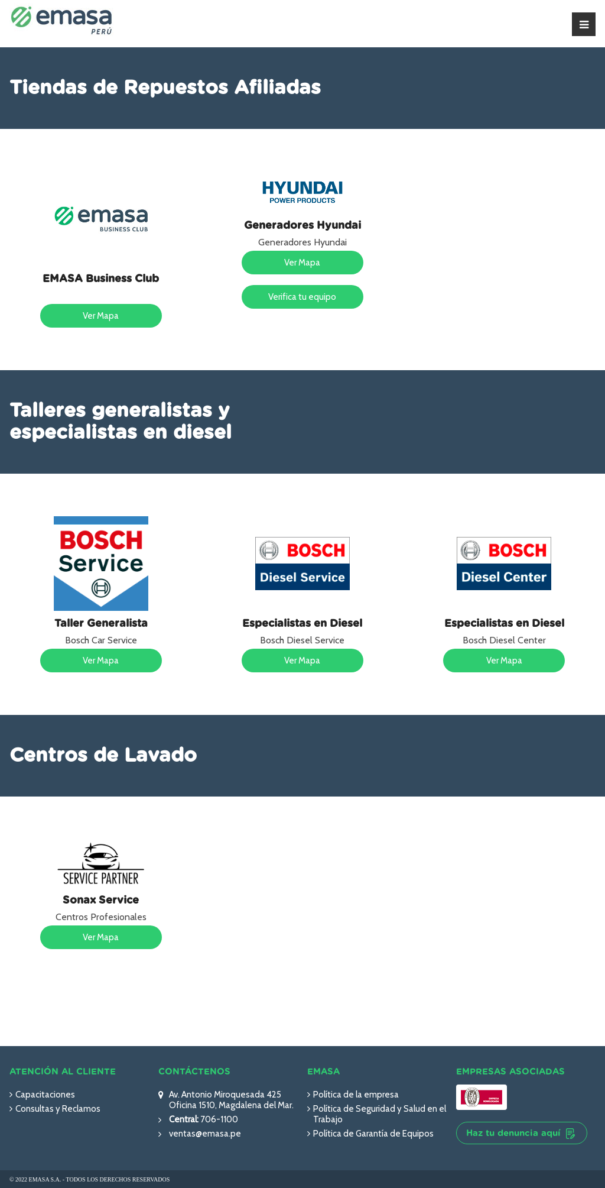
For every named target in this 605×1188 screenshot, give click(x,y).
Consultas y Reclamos (57, 1108)
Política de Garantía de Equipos (373, 1133)
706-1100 (218, 1119)
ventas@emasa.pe (205, 1133)
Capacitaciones (45, 1094)
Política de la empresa (356, 1094)
